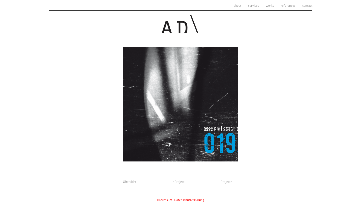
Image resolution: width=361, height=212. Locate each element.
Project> (227, 182)
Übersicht (129, 182)
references (288, 5)
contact (307, 5)
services (253, 5)
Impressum (164, 200)
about (237, 5)
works (270, 5)
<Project (178, 182)
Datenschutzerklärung (189, 200)
